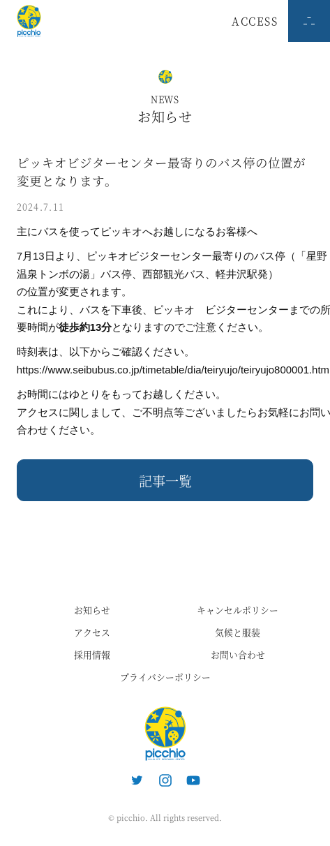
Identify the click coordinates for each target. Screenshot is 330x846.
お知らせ (92, 609)
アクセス (92, 632)
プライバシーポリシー (165, 676)
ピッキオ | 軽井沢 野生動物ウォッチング (29, 20)
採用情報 (92, 654)
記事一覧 (165, 480)
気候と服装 (237, 632)
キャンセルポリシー (237, 609)
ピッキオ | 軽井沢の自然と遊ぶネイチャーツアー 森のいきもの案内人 (165, 733)
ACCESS (255, 20)
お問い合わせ (238, 654)
